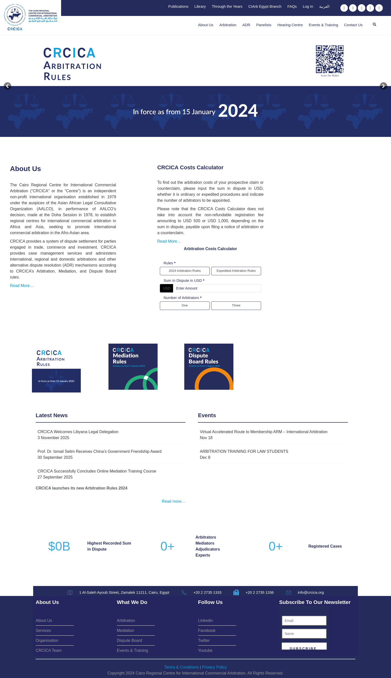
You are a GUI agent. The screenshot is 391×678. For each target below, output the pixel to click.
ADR (246, 25)
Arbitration (227, 25)
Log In (308, 6)
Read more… (174, 500)
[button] (375, 25)
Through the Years (227, 6)
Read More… (52, 262)
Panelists (264, 25)
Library (200, 6)
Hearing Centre (290, 25)
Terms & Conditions (181, 666)
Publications (178, 6)
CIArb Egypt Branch (265, 6)
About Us (205, 25)
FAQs (292, 6)
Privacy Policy (214, 666)
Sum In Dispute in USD (244, 268)
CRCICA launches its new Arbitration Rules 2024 (81, 487)
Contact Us (353, 25)
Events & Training (323, 25)
